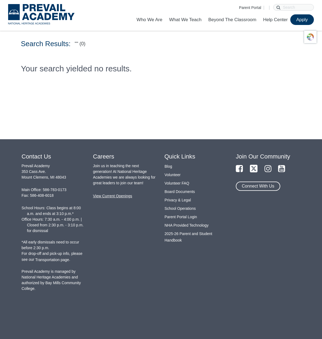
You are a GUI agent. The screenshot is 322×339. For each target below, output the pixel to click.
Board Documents (180, 191)
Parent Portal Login (181, 217)
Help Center (275, 19)
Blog (168, 166)
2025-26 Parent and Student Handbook (188, 237)
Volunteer (173, 175)
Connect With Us (258, 186)
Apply (302, 19)
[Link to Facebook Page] (239, 168)
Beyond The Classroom (232, 19)
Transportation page (52, 260)
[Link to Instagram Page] (268, 168)
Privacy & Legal (178, 200)
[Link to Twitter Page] (253, 169)
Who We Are (149, 19)
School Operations (180, 208)
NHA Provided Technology (186, 225)
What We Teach (185, 19)
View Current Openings (112, 196)
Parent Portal (250, 7)
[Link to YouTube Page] (281, 168)
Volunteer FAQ (177, 183)
